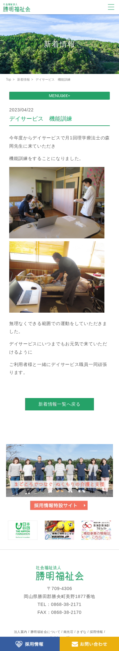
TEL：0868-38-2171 (59, 604)
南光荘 (68, 632)
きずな (81, 632)
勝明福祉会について (45, 632)
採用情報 (96, 632)
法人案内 (20, 632)
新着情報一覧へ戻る (59, 404)
